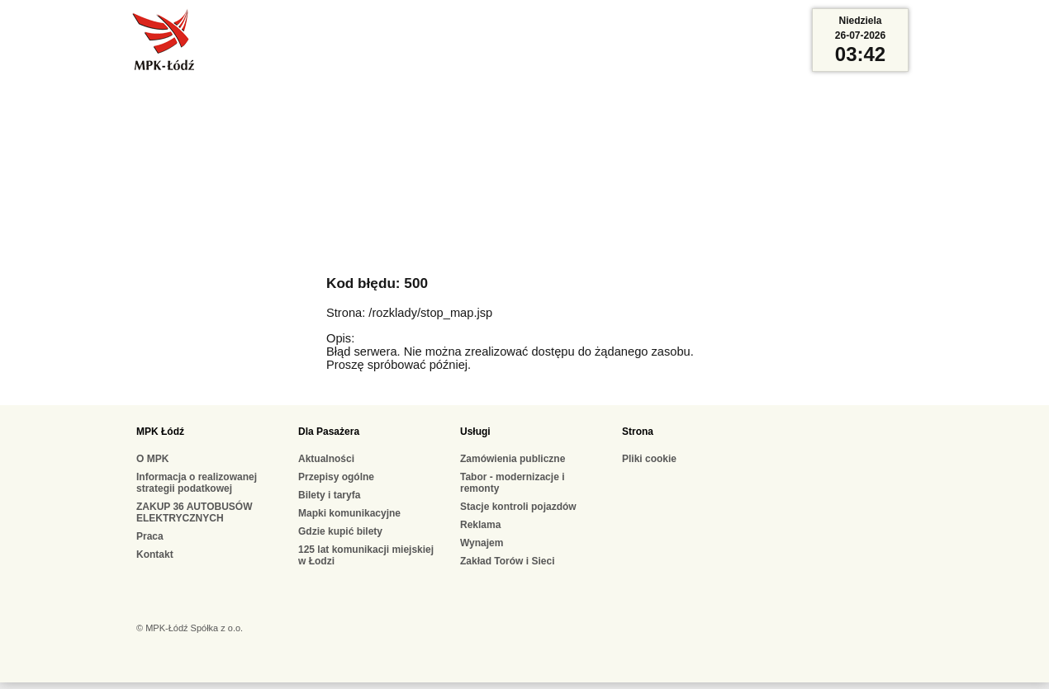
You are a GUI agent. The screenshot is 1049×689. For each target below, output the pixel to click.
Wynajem (481, 543)
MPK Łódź (160, 431)
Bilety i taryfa (329, 495)
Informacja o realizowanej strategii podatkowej (196, 482)
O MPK (152, 459)
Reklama (480, 525)
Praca (150, 536)
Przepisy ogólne (336, 477)
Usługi (475, 431)
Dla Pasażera (328, 431)
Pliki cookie (649, 459)
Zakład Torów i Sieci (507, 561)
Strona (637, 431)
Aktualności (326, 459)
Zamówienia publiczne (512, 459)
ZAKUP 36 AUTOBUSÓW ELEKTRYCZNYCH (194, 512)
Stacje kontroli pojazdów (518, 506)
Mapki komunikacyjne (349, 513)
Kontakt (154, 554)
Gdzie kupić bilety (340, 531)
